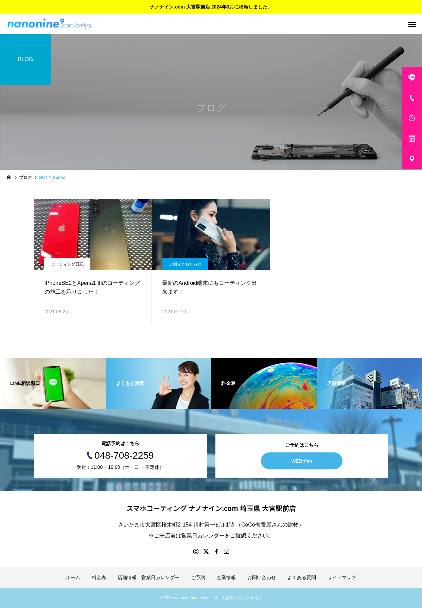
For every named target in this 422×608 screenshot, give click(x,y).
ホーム (73, 577)
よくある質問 (301, 577)
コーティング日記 (67, 264)
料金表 (99, 577)
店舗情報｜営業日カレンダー (148, 577)
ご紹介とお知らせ (185, 264)
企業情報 (226, 577)
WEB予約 (302, 461)
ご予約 (198, 577)
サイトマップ (342, 577)
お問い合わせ (261, 577)
